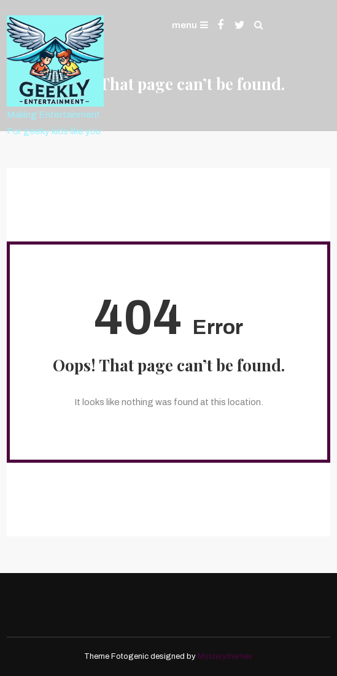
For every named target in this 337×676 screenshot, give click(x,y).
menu (190, 25)
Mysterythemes (225, 656)
